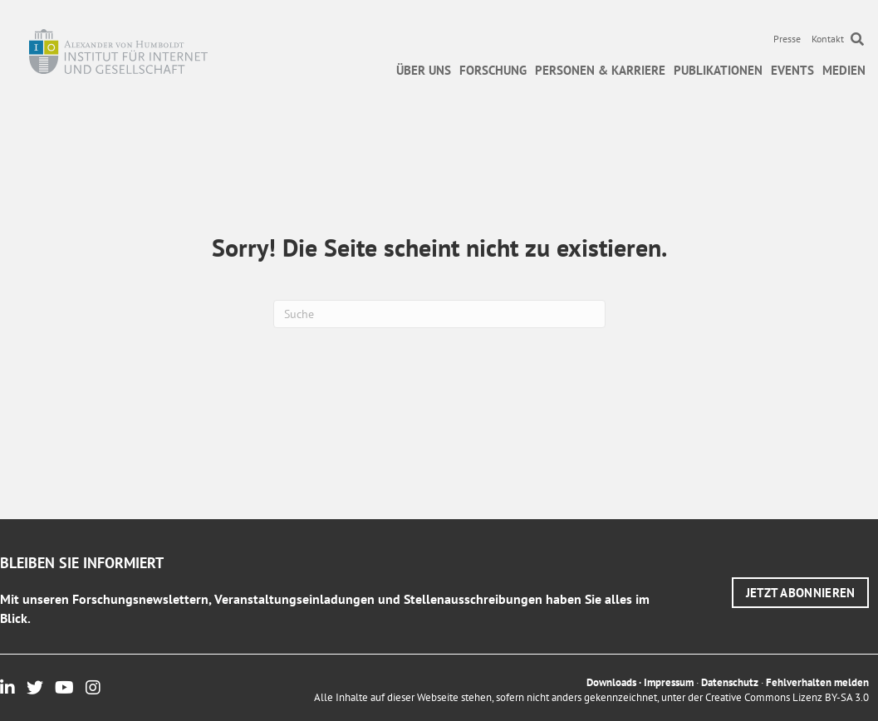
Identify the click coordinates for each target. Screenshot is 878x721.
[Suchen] (439, 314)
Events (792, 70)
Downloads (611, 682)
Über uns (423, 70)
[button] (801, 592)
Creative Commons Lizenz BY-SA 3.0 (787, 697)
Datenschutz (729, 682)
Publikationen (718, 70)
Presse (787, 38)
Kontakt (828, 38)
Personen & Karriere (600, 70)
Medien (844, 70)
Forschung (493, 70)
